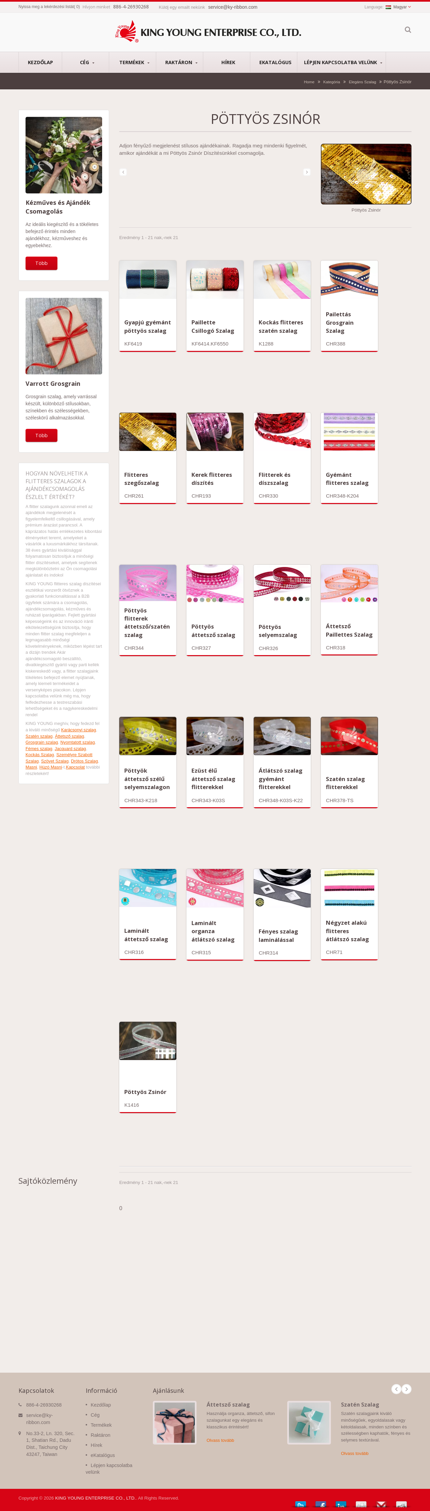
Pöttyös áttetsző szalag (213, 630)
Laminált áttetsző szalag (146, 935)
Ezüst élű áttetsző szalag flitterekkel (213, 779)
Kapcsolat (75, 767)
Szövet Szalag (55, 761)
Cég (87, 62)
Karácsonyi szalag (78, 729)
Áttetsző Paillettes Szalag (349, 630)
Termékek (134, 62)
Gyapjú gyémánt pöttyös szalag (147, 326)
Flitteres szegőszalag (141, 479)
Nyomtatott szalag (77, 742)
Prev (396, 1389)
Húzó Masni (50, 767)
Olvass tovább (220, 1440)
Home (309, 82)
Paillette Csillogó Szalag (212, 326)
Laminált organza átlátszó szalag (212, 931)
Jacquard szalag (70, 748)
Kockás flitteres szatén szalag (281, 326)
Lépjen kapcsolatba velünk (343, 62)
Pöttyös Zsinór (145, 1092)
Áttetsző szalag (69, 736)
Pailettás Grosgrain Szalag (340, 322)
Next (406, 1389)
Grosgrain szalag (42, 742)
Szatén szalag (39, 736)
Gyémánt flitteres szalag (347, 479)
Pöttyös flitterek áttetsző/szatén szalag (147, 622)
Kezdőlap (40, 62)
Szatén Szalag (360, 1404)
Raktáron (181, 62)
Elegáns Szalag (362, 82)
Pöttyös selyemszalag (278, 631)
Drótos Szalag (84, 761)
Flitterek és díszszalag (275, 479)
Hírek (228, 62)
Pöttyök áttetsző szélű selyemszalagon (147, 779)
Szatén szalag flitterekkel (345, 783)
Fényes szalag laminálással (278, 935)
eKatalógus (275, 62)
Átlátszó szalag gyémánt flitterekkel (280, 779)
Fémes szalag (39, 748)
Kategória (331, 82)
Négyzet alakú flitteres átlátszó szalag (347, 931)
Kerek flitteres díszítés (211, 479)
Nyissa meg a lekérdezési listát (46, 6)
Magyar (396, 7)
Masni (31, 767)
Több (41, 263)
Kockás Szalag (40, 754)
